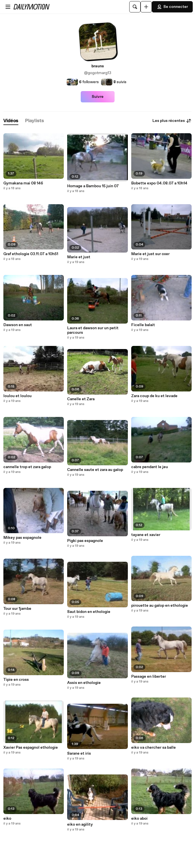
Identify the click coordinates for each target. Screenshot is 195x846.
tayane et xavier (145, 535)
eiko (7, 818)
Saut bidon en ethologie (88, 612)
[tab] (10, 120)
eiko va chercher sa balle (153, 747)
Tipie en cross (16, 679)
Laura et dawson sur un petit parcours (93, 330)
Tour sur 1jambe (17, 608)
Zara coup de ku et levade (154, 396)
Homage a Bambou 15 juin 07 (93, 186)
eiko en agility (80, 824)
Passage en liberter (148, 676)
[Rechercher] (135, 6)
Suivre (98, 96)
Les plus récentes (172, 121)
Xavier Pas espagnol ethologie (30, 747)
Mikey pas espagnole (22, 537)
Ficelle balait (143, 325)
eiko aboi (139, 818)
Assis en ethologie (84, 683)
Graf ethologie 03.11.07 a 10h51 (30, 254)
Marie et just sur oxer (150, 254)
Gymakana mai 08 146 (23, 183)
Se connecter (172, 7)
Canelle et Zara (81, 399)
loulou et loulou (17, 396)
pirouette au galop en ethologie (159, 605)
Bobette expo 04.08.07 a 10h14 (159, 183)
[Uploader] (146, 6)
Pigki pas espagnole (85, 541)
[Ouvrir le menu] (7, 6)
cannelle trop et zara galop (27, 467)
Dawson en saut (17, 325)
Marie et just (78, 257)
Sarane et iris (79, 753)
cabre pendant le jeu (149, 467)
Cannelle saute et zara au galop (95, 470)
